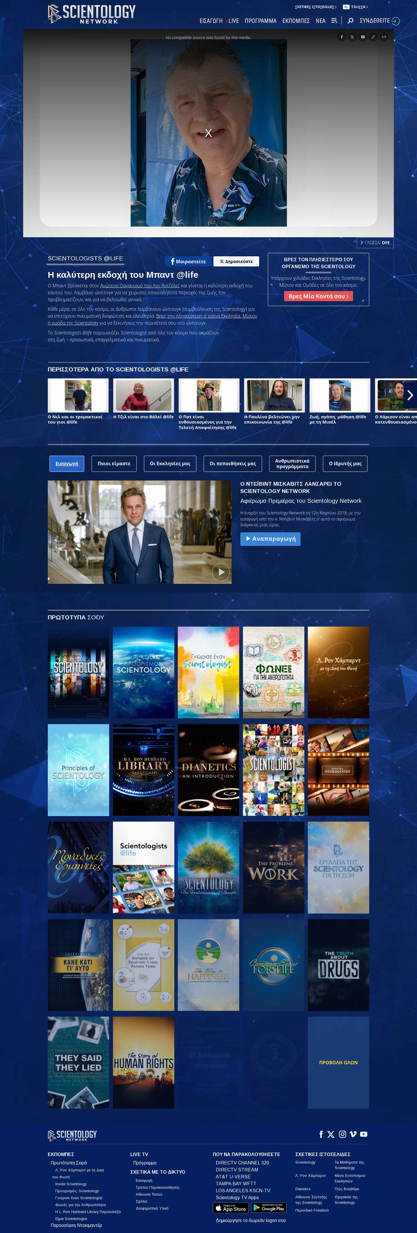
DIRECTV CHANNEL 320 (242, 1159)
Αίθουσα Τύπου (149, 1191)
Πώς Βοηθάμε (347, 1186)
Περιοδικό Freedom (312, 1207)
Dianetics (303, 1186)
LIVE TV (139, 1151)
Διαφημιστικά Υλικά (152, 1205)
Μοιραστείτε (188, 261)
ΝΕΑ (320, 21)
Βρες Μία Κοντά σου (318, 296)
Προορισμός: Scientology (77, 1187)
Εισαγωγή (144, 1177)
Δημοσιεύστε (236, 261)
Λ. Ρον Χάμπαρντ (310, 1172)
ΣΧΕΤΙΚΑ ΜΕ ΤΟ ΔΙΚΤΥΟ (157, 1168)
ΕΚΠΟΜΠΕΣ (296, 21)
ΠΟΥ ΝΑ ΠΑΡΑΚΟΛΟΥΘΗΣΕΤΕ (246, 1151)
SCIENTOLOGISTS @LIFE (85, 258)
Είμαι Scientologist (71, 1215)
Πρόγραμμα (144, 1159)
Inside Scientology (71, 1180)
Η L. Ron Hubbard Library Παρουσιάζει (88, 1208)
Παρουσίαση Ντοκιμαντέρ (76, 1221)
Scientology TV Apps (237, 1194)
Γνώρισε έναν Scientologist (78, 1194)
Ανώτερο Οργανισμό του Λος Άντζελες (140, 285)
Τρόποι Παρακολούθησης (158, 1184)
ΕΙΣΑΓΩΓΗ (211, 21)
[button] (410, 395)
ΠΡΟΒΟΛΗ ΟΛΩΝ (338, 1062)
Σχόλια (141, 1198)
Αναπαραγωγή (270, 538)
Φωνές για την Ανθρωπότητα (80, 1201)
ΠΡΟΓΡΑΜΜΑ (261, 21)
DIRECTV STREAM (237, 1166)
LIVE (233, 21)
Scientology (305, 1159)
